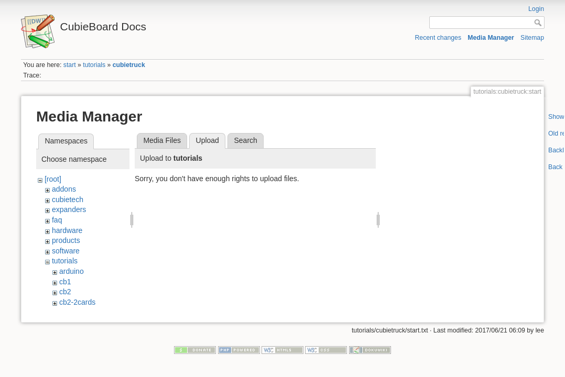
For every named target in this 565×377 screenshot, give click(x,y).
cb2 (65, 291)
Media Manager (491, 37)
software (66, 251)
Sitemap (532, 37)
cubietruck (129, 65)
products (66, 240)
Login (536, 9)
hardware (67, 230)
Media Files (162, 140)
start (69, 65)
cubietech (67, 199)
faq (57, 220)
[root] (53, 179)
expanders (69, 209)
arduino (71, 271)
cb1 (65, 282)
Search (245, 140)
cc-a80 (70, 312)
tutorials (94, 65)
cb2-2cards (77, 302)
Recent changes (438, 37)
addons (64, 189)
